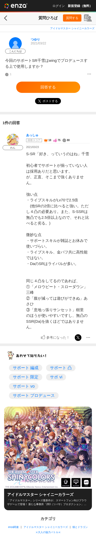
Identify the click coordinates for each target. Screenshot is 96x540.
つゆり (35, 39)
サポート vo (24, 386)
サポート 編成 (25, 368)
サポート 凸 (60, 368)
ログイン (58, 6)
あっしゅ (32, 135)
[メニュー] (89, 74)
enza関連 (13, 527)
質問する (72, 18)
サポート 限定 (25, 377)
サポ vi (56, 377)
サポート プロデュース (34, 395)
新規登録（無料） (80, 6)
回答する (48, 87)
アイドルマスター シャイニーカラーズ (72, 28)
